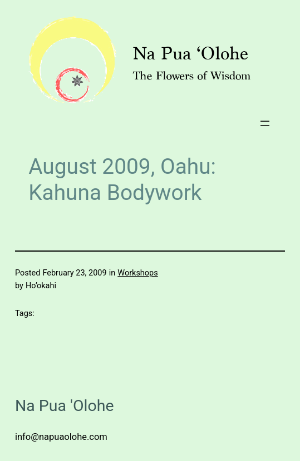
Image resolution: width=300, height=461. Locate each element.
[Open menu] (265, 123)
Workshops (137, 273)
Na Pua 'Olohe (64, 406)
